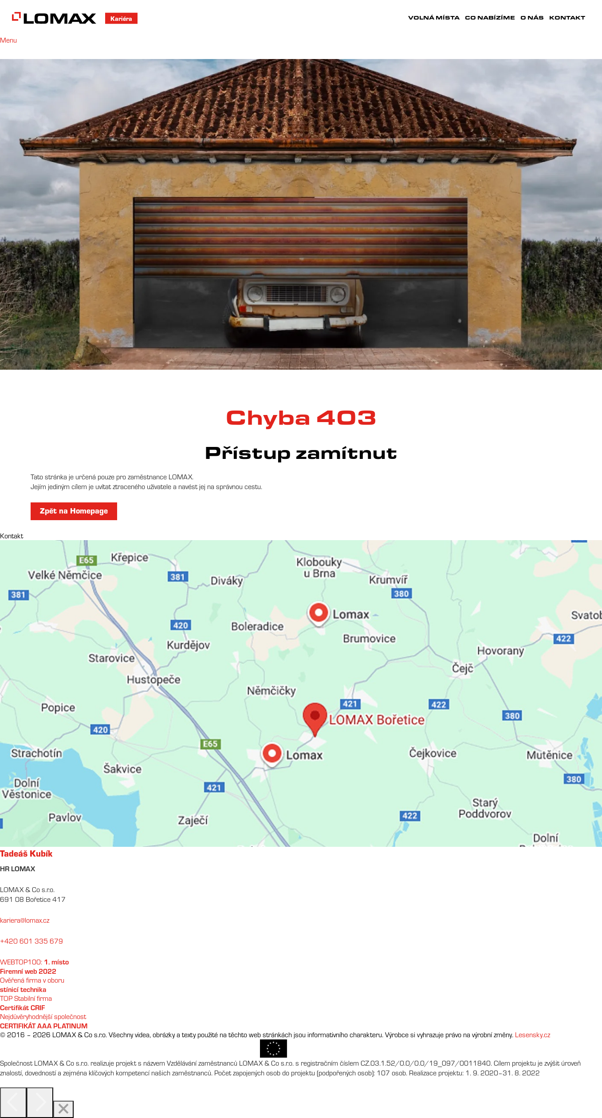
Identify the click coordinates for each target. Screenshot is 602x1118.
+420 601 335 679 (31, 940)
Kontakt (567, 17)
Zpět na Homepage (74, 510)
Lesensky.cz (532, 1034)
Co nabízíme (490, 17)
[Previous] (13, 1102)
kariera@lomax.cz (24, 920)
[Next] (40, 1102)
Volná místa (434, 17)
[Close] (63, 1109)
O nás (532, 17)
